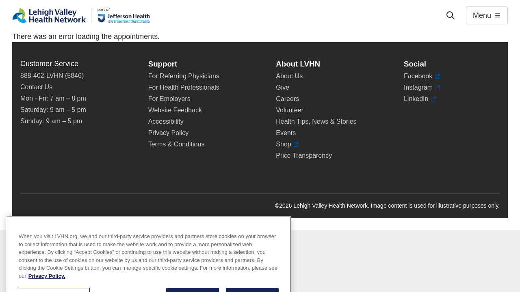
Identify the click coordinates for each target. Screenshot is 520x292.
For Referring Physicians (183, 76)
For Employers (169, 98)
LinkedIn (420, 99)
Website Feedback (175, 110)
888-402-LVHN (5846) (52, 75)
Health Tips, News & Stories (316, 121)
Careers (287, 98)
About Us (289, 76)
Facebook (422, 76)
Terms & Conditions (176, 144)
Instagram (422, 87)
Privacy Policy (168, 132)
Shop (287, 144)
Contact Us (36, 87)
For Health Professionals (183, 87)
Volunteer (289, 110)
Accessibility (166, 121)
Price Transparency (304, 155)
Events (286, 132)
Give (282, 87)
